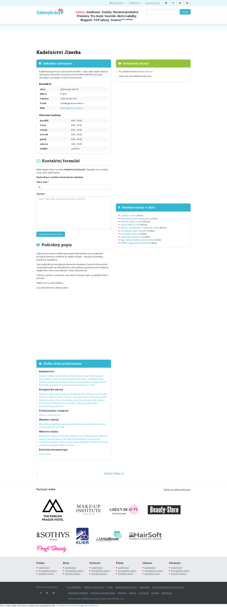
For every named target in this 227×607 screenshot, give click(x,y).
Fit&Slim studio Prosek (132, 221)
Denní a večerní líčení (49, 415)
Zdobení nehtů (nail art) (61, 441)
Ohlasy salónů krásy (94, 587)
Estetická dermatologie (53, 449)
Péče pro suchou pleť (96, 394)
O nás (110, 587)
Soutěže (110, 16)
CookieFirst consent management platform (77, 605)
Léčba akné (45, 453)
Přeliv (91, 375)
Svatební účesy (95, 378)
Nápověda (144, 587)
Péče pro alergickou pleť (73, 394)
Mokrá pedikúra (82, 441)
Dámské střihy (46, 375)
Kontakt (155, 592)
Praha (40, 563)
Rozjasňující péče (87, 400)
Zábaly (79, 403)
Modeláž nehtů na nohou (62, 445)
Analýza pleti (90, 403)
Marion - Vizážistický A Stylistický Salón (140, 227)
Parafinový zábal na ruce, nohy (73, 435)
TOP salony (101, 20)
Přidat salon (116, 2)
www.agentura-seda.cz (71, 108)
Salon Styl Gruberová (131, 236)
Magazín (86, 20)
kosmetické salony (47, 570)
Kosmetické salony (51, 389)
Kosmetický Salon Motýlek (133, 230)
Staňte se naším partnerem (177, 489)
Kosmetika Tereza (130, 233)
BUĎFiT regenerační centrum (135, 242)
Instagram (144, 592)
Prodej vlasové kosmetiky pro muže (77, 384)
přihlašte (148, 71)
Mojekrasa (167, 592)
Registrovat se (152, 2)
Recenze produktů (125, 12)
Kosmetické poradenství (51, 406)
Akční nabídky (126, 16)
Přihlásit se (134, 2)
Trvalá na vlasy (58, 378)
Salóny (80, 12)
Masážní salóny (49, 419)
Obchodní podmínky (78, 592)
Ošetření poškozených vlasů (53, 382)
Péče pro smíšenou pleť (50, 396)
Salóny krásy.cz (114, 473)
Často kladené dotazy (126, 587)
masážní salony (46, 573)
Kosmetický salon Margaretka (135, 218)
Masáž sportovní (80, 424)
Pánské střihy (61, 375)
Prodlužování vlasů (78, 375)
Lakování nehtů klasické (74, 439)
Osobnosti (93, 12)
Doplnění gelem (53, 439)
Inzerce (122, 20)
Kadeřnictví (46, 371)
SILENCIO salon (128, 215)
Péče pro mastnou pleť (66, 400)
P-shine (53, 435)
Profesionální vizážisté (54, 410)
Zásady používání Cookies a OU (168, 587)
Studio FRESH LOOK (130, 224)
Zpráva (40, 193)
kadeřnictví (43, 567)
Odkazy (132, 592)
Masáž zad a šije (56, 427)
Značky (107, 12)
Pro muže (97, 16)
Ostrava (94, 563)
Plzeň (119, 563)
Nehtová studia (48, 431)
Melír (47, 378)
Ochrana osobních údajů (103, 592)
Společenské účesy (77, 378)
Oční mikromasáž (97, 396)
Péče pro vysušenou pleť (75, 396)
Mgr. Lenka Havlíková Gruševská (137, 239)
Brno (66, 563)
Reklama (122, 592)
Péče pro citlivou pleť (49, 394)
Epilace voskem (46, 400)
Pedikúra (95, 441)
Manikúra (44, 435)
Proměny (83, 16)
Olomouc (175, 563)
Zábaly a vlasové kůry (79, 382)
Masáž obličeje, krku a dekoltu (60, 403)
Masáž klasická (46, 424)
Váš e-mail (41, 181)
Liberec (147, 563)
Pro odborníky (74, 587)
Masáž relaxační (63, 424)
